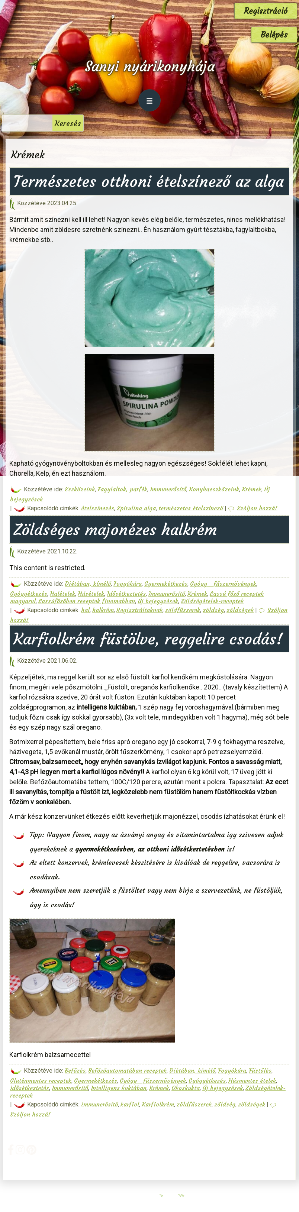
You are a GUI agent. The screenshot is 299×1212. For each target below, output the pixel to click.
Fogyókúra (127, 583)
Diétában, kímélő (88, 583)
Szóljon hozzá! (257, 508)
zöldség (213, 610)
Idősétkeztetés (126, 593)
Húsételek (91, 593)
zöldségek (240, 610)
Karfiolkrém (158, 1104)
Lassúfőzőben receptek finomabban (86, 601)
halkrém (103, 610)
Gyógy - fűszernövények (223, 583)
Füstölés (260, 1070)
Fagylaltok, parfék (122, 489)
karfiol (129, 1104)
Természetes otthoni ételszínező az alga (148, 181)
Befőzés (75, 1070)
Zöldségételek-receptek (212, 601)
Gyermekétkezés (165, 583)
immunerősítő (99, 1104)
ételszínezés (97, 508)
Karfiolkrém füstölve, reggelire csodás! (148, 639)
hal (85, 610)
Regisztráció (265, 11)
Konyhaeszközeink (214, 489)
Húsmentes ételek (252, 1080)
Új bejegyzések (158, 601)
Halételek (62, 593)
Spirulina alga (136, 508)
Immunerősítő (168, 489)
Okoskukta (185, 1088)
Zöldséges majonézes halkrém (115, 529)
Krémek (251, 489)
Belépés (274, 35)
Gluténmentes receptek (40, 1080)
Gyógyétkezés (28, 593)
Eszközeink (80, 489)
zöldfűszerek (182, 610)
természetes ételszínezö (190, 508)
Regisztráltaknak (139, 610)
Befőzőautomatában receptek (127, 1070)
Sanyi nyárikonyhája (150, 66)
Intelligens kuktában (119, 1088)
